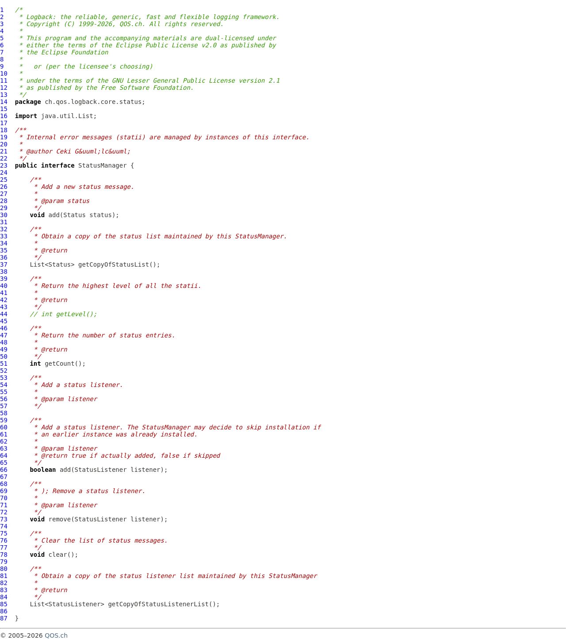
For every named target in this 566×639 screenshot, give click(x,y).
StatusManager (102, 165)
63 (4, 448)
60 (4, 427)
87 (4, 618)
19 (4, 137)
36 (4, 257)
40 (4, 285)
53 (4, 377)
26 (4, 186)
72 (4, 512)
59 (4, 420)
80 (4, 568)
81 (4, 575)
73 (4, 519)
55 (4, 391)
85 (4, 604)
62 (4, 441)
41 (4, 292)
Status (74, 214)
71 (4, 505)
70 (4, 497)
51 (4, 363)
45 (4, 321)
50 (4, 356)
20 (4, 144)
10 (4, 73)
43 (4, 306)
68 (4, 483)
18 (4, 130)
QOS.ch (56, 635)
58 (4, 413)
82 (4, 582)
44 (4, 314)
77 (4, 547)
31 (4, 222)
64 (4, 455)
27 (4, 193)
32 (4, 229)
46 (4, 328)
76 (4, 540)
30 (4, 214)
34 (4, 243)
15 (4, 108)
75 (4, 533)
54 (4, 384)
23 (4, 165)
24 (4, 172)
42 (4, 299)
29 (4, 207)
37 (4, 264)
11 (4, 80)
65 (4, 462)
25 (4, 179)
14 (4, 101)
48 (4, 342)
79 (4, 561)
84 (4, 597)
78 (4, 554)
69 (4, 490)
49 (4, 349)
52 (4, 370)
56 (4, 398)
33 (4, 236)
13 (4, 94)
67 (4, 476)
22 (4, 158)
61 (4, 434)
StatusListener (101, 469)
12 (4, 87)
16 (4, 115)
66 (4, 469)
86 (4, 611)
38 (4, 271)
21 (4, 151)
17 (4, 122)
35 (4, 250)
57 (4, 405)
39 (4, 278)
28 (4, 200)
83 (4, 589)
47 (4, 335)
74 (4, 526)
